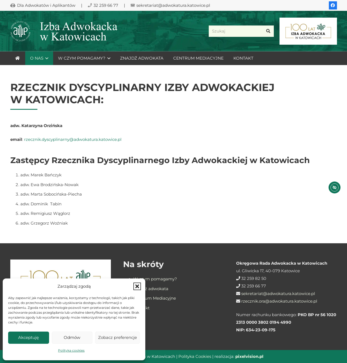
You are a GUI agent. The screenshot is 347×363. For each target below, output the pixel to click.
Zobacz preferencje (117, 337)
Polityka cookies (71, 350)
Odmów (72, 337)
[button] (137, 286)
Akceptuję (28, 337)
